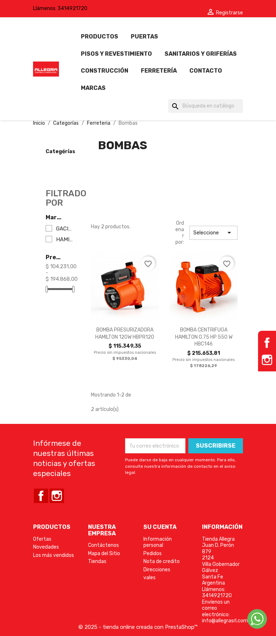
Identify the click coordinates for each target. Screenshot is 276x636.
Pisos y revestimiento (116, 53)
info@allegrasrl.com (225, 621)
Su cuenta (159, 526)
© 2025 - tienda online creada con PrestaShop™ (137, 627)
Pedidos (152, 553)
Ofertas (42, 539)
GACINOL (64, 229)
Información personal (157, 542)
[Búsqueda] (205, 106)
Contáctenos (103, 545)
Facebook (267, 342)
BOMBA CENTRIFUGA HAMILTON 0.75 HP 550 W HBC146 (204, 337)
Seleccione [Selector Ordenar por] (213, 232)
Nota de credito (161, 561)
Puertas (144, 36)
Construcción (104, 70)
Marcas (93, 87)
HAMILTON (64, 240)
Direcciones (156, 570)
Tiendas (97, 561)
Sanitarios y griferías (201, 53)
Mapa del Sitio (104, 553)
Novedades (46, 547)
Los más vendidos (53, 555)
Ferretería (159, 70)
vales (149, 578)
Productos (99, 36)
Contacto (205, 70)
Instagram (267, 360)
